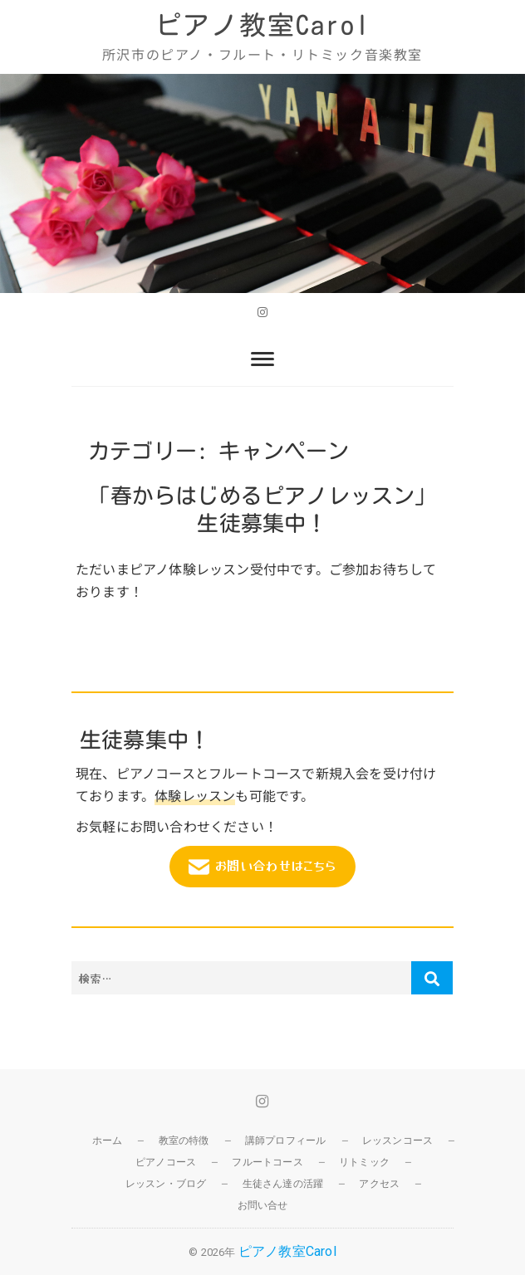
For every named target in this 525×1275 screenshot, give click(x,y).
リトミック (364, 1162)
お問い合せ (263, 1205)
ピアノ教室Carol (262, 25)
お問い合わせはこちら (262, 866)
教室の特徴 (184, 1140)
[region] (262, 183)
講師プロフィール (285, 1140)
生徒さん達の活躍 (283, 1184)
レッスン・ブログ (166, 1184)
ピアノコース (165, 1162)
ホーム (107, 1140)
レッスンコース (397, 1140)
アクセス (379, 1184)
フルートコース (267, 1162)
